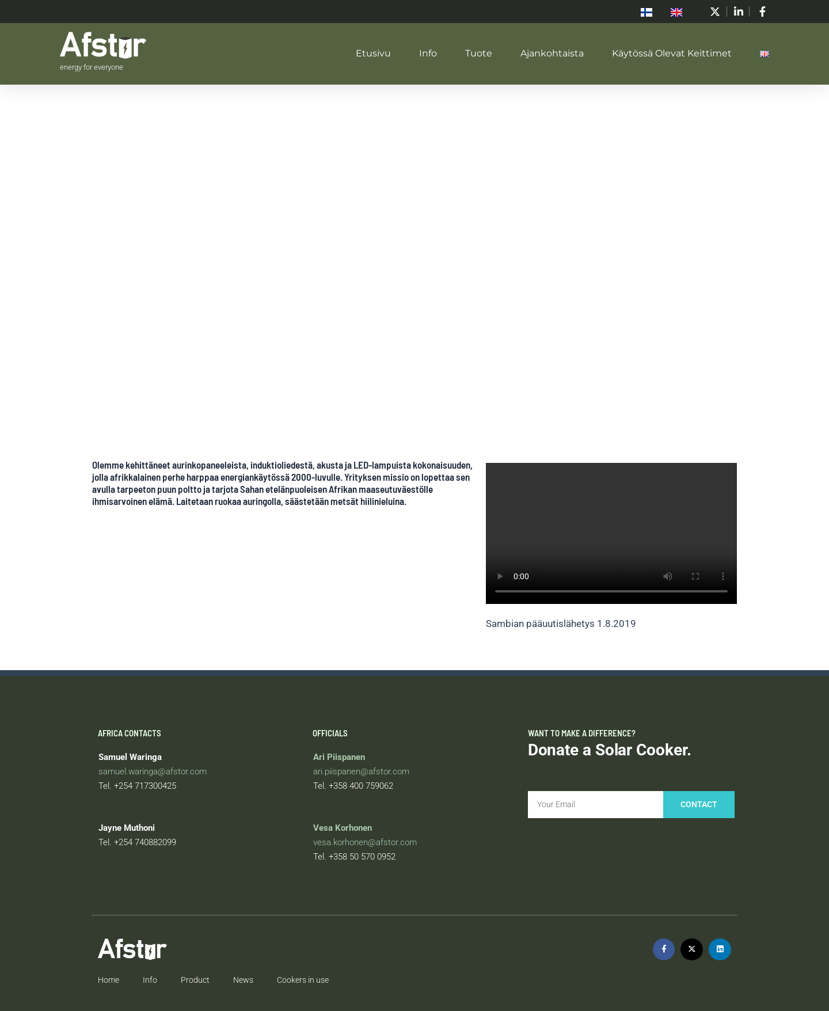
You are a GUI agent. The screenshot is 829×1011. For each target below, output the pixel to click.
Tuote (478, 53)
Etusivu (373, 53)
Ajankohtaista (552, 53)
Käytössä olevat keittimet (672, 53)
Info (428, 53)
